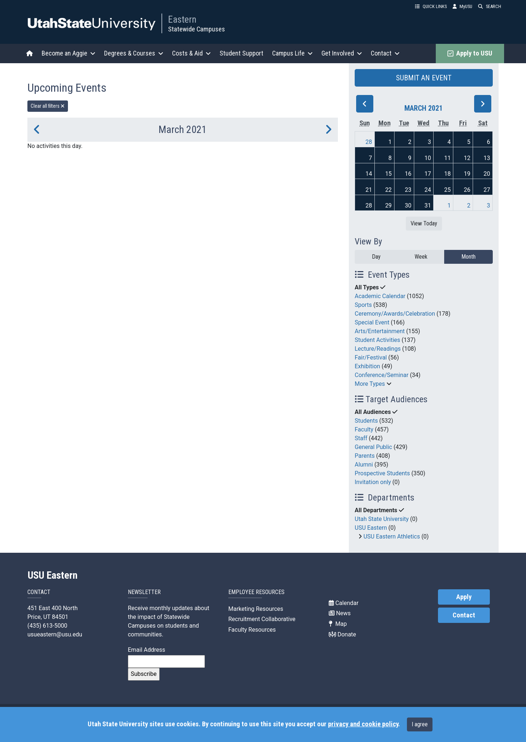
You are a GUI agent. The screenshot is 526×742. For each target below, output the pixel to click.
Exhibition (367, 366)
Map (338, 623)
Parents (365, 455)
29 (388, 205)
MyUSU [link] (462, 6)
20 (487, 173)
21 (369, 189)
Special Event (372, 322)
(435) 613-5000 (47, 625)
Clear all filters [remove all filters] (48, 106)
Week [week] (421, 256)
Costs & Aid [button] (191, 53)
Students (366, 420)
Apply (464, 597)
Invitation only (373, 482)
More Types (370, 383)
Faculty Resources (252, 629)
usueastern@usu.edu (54, 634)
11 (447, 158)
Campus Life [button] (292, 53)
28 (369, 141)
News (340, 613)
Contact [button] (385, 53)
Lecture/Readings (378, 348)
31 (427, 205)
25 (447, 189)
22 (388, 189)
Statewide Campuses (196, 29)
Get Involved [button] (341, 53)
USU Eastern (371, 527)
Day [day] (376, 256)
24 (427, 189)
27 (487, 189)
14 (369, 173)
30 (408, 205)
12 (467, 158)
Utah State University (382, 518)
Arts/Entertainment (380, 331)
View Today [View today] (424, 223)
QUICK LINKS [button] (431, 6)
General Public (373, 447)
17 (427, 173)
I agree (420, 724)
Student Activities (377, 339)
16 (408, 173)
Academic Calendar (380, 296)
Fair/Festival (371, 357)
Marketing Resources (255, 608)
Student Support (241, 53)
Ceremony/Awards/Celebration (395, 313)
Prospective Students (382, 473)
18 (447, 173)
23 (408, 189)
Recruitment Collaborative (262, 619)
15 (388, 173)
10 (427, 158)
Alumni (364, 464)
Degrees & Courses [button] (133, 53)
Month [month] (468, 256)
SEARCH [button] (489, 6)
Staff (361, 438)
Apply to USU (469, 53)
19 (467, 173)
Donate (342, 634)
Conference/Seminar (381, 375)
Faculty (364, 429)
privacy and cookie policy (363, 724)
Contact (464, 615)
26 (467, 189)
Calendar (343, 603)
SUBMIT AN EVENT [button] (423, 77)
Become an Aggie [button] (68, 53)
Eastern (182, 19)
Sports (363, 304)
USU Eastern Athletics (391, 536)
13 (487, 158)
